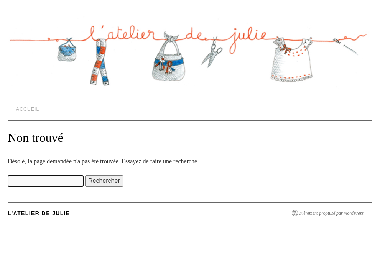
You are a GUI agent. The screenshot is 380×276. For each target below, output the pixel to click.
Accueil (27, 109)
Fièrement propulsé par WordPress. (332, 213)
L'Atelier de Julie (39, 213)
